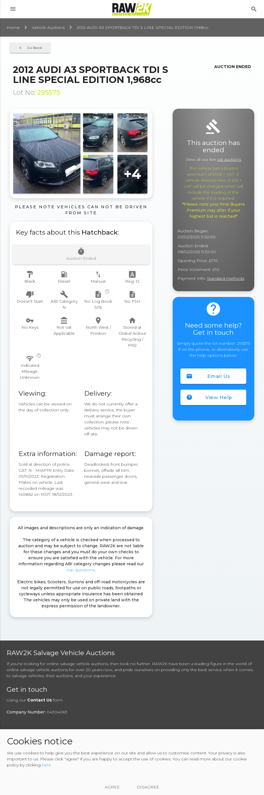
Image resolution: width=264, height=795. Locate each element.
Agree (112, 787)
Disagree (148, 787)
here (46, 765)
